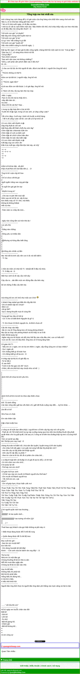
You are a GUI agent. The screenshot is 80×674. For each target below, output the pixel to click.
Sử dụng (56, 666)
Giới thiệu (24, 666)
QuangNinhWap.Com (40, 5)
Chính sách (46, 666)
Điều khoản (35, 666)
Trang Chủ (7, 660)
